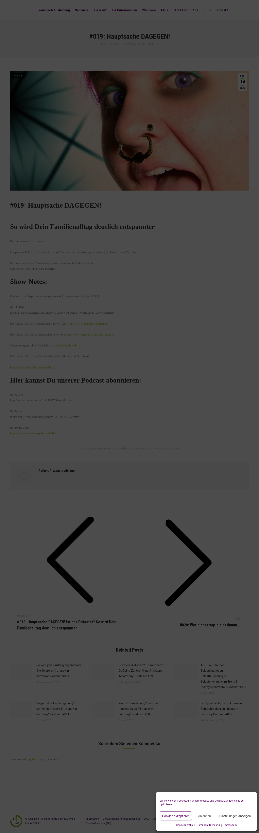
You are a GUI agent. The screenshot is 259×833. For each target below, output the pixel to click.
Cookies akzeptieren (176, 816)
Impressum (230, 825)
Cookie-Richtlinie (185, 825)
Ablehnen (204, 816)
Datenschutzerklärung (209, 825)
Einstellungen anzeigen (235, 816)
